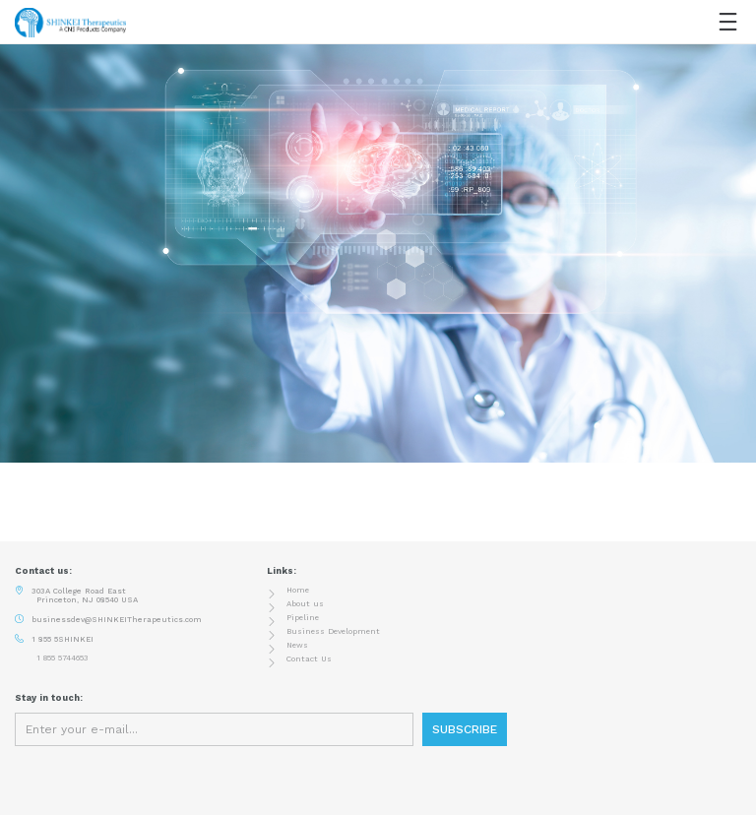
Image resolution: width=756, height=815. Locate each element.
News (297, 645)
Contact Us (309, 659)
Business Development (333, 631)
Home (297, 590)
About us (305, 603)
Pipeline (302, 617)
